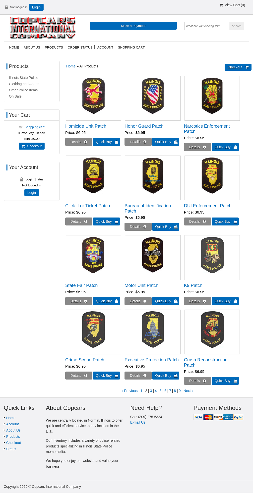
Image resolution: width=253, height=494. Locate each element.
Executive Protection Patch (152, 359)
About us (32, 47)
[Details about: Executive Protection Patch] (138, 376)
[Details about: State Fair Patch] (78, 301)
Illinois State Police (23, 78)
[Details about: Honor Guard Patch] (138, 142)
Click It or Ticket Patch (87, 205)
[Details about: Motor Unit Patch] (138, 301)
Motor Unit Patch (141, 285)
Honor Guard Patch (144, 126)
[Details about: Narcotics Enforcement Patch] (197, 147)
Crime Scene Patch (84, 359)
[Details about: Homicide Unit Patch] (78, 142)
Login (36, 7)
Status (11, 449)
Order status (80, 47)
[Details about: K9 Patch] (197, 301)
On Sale (15, 96)
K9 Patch (193, 285)
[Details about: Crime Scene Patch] (78, 376)
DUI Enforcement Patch (208, 205)
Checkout (32, 146)
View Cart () (232, 5)
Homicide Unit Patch (85, 126)
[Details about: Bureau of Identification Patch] (138, 227)
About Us (13, 430)
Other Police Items (23, 90)
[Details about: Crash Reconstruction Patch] (197, 381)
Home (14, 47)
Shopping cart (131, 47)
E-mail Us (137, 422)
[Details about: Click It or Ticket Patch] (78, 221)
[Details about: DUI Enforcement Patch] (197, 221)
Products (54, 47)
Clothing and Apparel (25, 84)
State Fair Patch (81, 285)
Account (105, 47)
